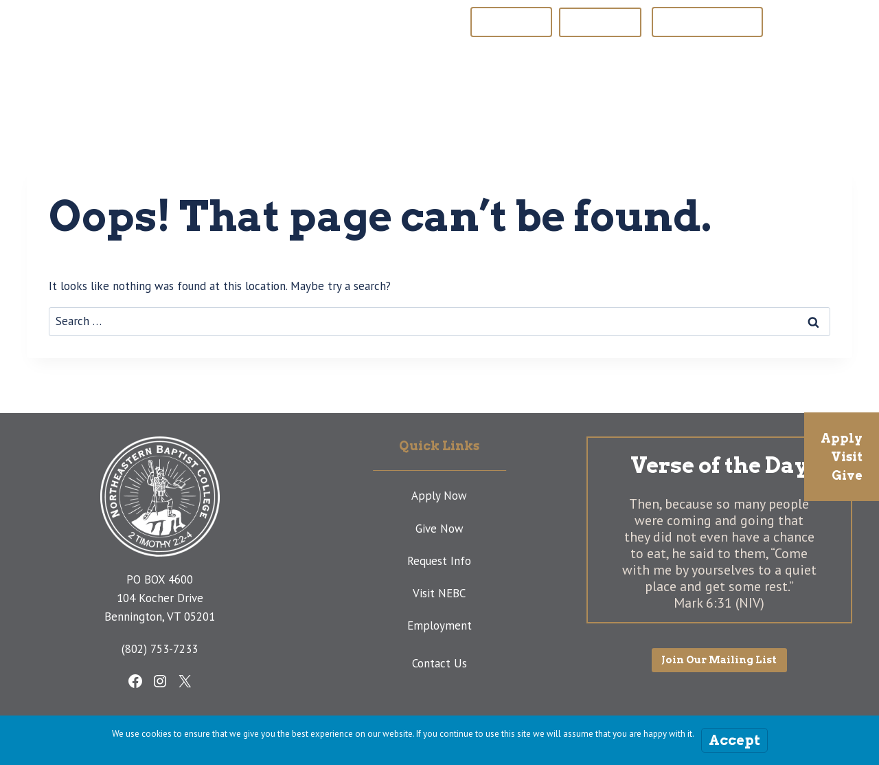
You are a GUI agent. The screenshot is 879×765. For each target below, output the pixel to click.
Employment (439, 625)
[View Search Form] (817, 73)
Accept (734, 740)
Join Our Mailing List (707, 21)
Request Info (439, 560)
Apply (842, 438)
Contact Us (439, 663)
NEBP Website (511, 21)
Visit (847, 457)
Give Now (439, 528)
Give (847, 475)
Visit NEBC (439, 593)
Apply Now (439, 495)
